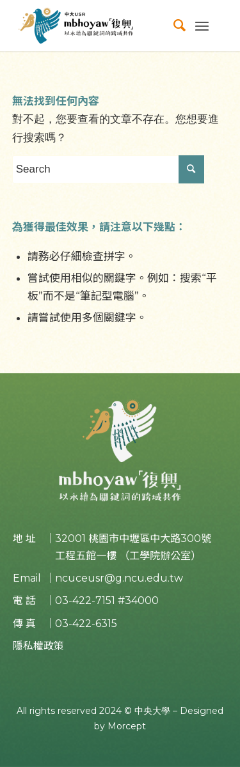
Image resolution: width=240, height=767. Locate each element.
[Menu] (202, 25)
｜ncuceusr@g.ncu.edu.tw (114, 578)
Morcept (127, 726)
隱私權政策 (38, 646)
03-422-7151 (85, 600)
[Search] (173, 25)
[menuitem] (173, 25)
